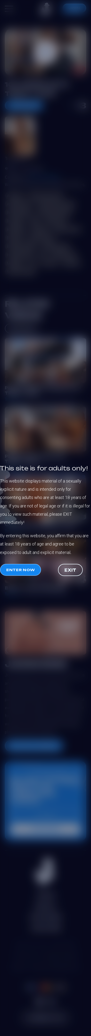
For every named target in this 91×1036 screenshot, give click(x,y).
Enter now (20, 570)
